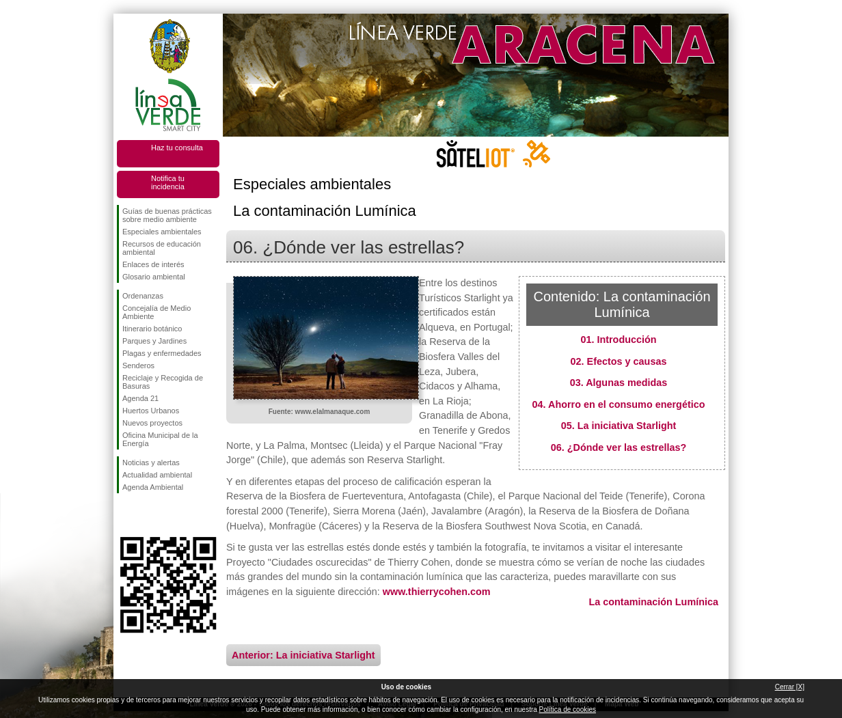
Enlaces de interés (153, 264)
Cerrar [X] (789, 687)
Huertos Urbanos (150, 410)
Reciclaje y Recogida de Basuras (162, 382)
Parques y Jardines (154, 341)
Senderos (138, 365)
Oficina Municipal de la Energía (160, 439)
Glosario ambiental (153, 277)
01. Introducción (618, 339)
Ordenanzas (142, 296)
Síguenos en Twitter (147, 515)
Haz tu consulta (177, 147)
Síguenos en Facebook (125, 515)
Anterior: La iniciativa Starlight (303, 655)
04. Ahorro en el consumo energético (618, 404)
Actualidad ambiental (157, 475)
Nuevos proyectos (152, 423)
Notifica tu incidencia (168, 182)
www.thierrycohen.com (437, 591)
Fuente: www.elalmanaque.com (319, 411)
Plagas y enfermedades (162, 353)
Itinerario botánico (152, 329)
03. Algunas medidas (619, 382)
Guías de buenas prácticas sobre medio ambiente (167, 215)
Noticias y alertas (151, 462)
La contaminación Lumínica (653, 601)
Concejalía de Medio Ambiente (156, 312)
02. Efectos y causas (619, 361)
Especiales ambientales (162, 231)
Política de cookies (567, 709)
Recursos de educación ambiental (161, 248)
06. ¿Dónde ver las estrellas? (618, 447)
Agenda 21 (140, 398)
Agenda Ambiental (152, 487)
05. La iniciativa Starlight (619, 425)
